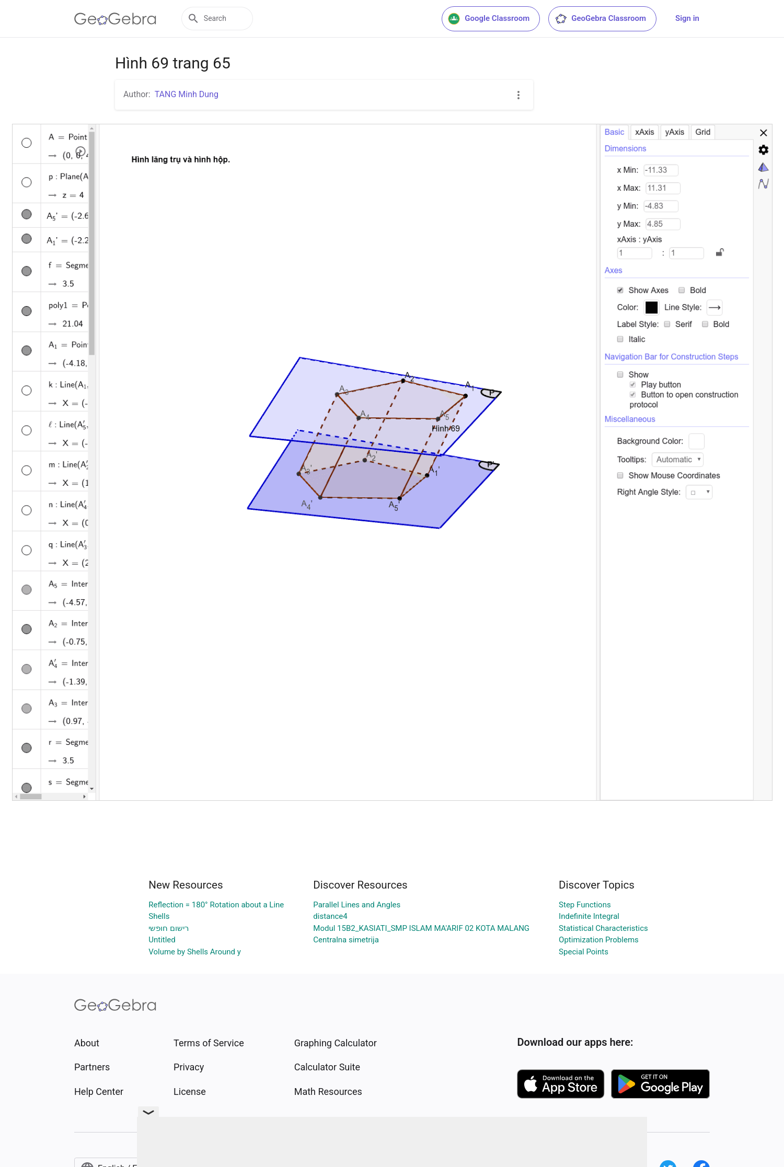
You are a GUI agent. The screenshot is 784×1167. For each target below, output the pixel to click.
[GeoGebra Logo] (115, 19)
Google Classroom (488, 19)
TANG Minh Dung (186, 94)
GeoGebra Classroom (600, 19)
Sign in (687, 18)
